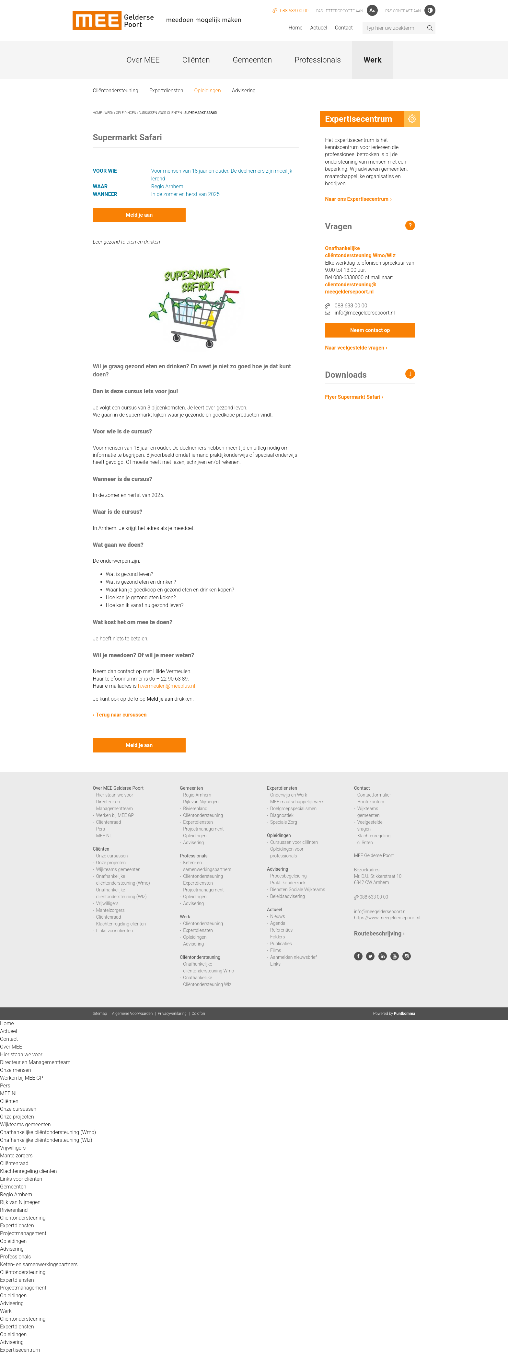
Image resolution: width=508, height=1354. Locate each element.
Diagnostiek (282, 815)
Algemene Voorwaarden (132, 1013)
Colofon (198, 1013)
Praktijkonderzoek (288, 882)
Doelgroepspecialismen (293, 808)
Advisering (244, 90)
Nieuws (277, 916)
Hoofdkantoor (371, 801)
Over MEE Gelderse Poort (118, 788)
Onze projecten (111, 862)
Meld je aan (139, 215)
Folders (277, 936)
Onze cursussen (112, 855)
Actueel (318, 28)
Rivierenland (195, 808)
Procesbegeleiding (288, 875)
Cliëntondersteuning (115, 90)
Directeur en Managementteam (35, 1062)
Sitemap (100, 1013)
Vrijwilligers (107, 903)
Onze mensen (15, 1070)
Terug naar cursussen (121, 715)
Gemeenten (252, 59)
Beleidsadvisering (287, 896)
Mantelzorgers (110, 910)
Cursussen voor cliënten (160, 113)
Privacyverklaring (172, 1013)
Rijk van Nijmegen (200, 801)
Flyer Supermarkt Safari (354, 397)
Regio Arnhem (197, 794)
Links (275, 964)
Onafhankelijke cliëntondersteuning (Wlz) (46, 1140)
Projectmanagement (203, 829)
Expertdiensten (166, 90)
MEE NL (104, 835)
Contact (344, 28)
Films (275, 950)
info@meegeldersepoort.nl (360, 313)
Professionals (317, 59)
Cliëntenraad (108, 822)
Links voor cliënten (114, 930)
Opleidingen (207, 90)
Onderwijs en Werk (288, 794)
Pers (100, 829)
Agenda (277, 923)
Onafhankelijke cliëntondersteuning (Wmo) (48, 1132)
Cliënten (196, 59)
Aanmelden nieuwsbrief (293, 957)
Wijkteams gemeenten (118, 869)
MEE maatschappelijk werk (297, 801)
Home (296, 28)
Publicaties (281, 943)
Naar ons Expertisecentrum (356, 199)
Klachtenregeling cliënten (121, 923)
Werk (372, 59)
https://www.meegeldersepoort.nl (387, 917)
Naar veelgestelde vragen (354, 348)
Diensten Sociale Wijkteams (297, 889)
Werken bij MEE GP (115, 815)
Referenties (281, 930)
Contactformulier (374, 794)
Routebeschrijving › (379, 933)
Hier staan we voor (114, 794)
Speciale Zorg (283, 822)
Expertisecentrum (20, 1350)
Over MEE (143, 59)
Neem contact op (370, 330)
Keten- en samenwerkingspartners (39, 1264)
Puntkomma (404, 1013)
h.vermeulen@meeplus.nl (166, 686)
